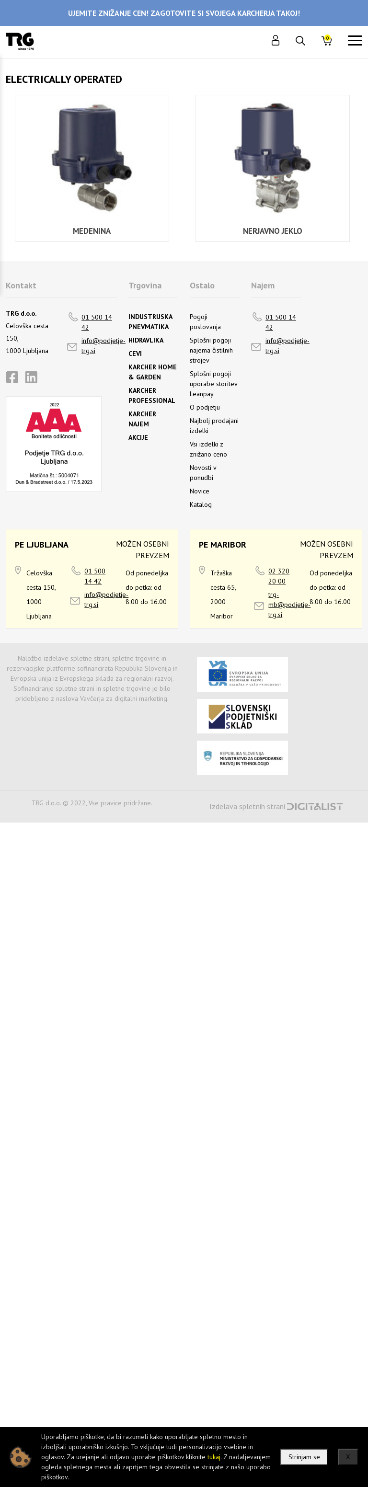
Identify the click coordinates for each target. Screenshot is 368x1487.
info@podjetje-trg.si (103, 345)
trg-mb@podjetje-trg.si (289, 604)
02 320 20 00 (278, 576)
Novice (199, 491)
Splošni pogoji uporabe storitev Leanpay (213, 383)
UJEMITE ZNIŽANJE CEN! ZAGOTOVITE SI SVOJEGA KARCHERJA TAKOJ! (184, 13)
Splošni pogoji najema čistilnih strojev (211, 350)
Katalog (201, 504)
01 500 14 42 (96, 322)
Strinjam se (304, 1457)
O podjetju (205, 407)
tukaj (213, 1457)
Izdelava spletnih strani (247, 806)
